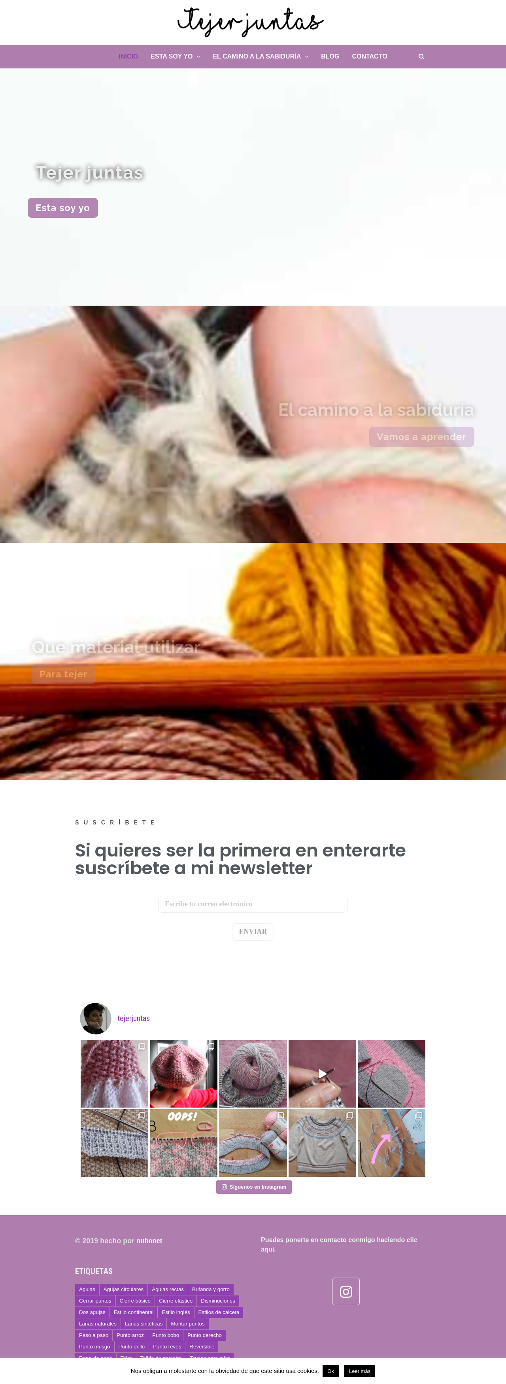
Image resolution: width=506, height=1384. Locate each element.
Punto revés (167, 1347)
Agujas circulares (123, 1289)
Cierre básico (135, 1301)
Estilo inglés (176, 1312)
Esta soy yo (172, 56)
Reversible (201, 1347)
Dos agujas (92, 1312)
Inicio (128, 56)
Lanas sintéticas (144, 1324)
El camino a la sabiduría (257, 56)
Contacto (369, 56)
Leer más (359, 1371)
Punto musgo (94, 1347)
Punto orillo (132, 1347)
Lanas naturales (98, 1324)
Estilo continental (134, 1312)
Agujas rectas (168, 1289)
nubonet (149, 1240)
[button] (63, 208)
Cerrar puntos (95, 1301)
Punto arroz (130, 1335)
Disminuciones (218, 1301)
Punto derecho (204, 1335)
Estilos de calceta (219, 1312)
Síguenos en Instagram (254, 1187)
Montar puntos (187, 1324)
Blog (330, 56)
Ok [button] (330, 1371)
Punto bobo (165, 1335)
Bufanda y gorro (211, 1289)
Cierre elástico (176, 1301)
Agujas (87, 1289)
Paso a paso (93, 1335)
